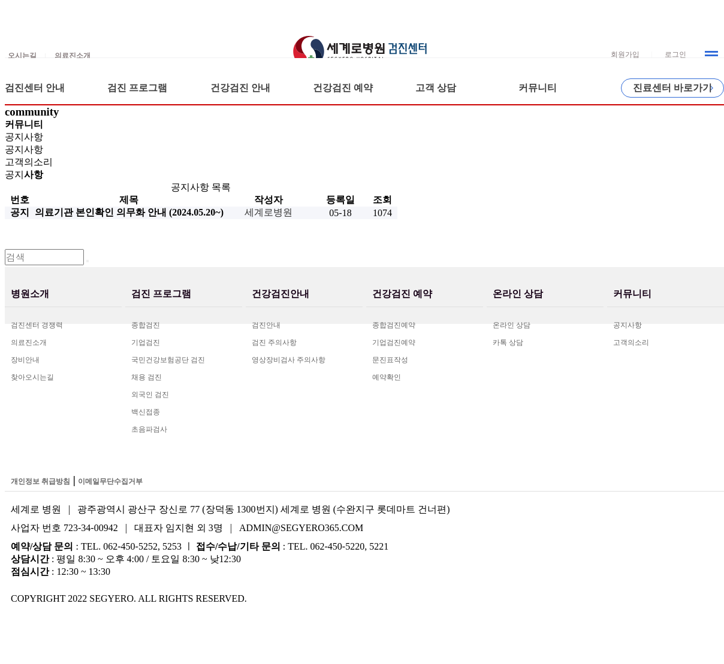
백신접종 (145, 412)
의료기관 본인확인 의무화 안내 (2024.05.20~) (129, 212)
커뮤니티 (537, 88)
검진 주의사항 (274, 342)
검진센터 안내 (35, 88)
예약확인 (386, 377)
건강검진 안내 (240, 88)
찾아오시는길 (32, 377)
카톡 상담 (508, 342)
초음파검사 (149, 429)
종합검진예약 (393, 325)
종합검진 (145, 325)
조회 (382, 200)
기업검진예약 (393, 342)
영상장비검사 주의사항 (288, 360)
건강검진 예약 (343, 88)
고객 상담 (435, 88)
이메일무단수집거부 (110, 481)
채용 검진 (146, 377)
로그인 (675, 54)
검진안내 (266, 325)
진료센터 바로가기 (672, 88)
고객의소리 (631, 342)
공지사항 (627, 325)
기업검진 (145, 342)
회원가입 (625, 54)
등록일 (340, 200)
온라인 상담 (511, 325)
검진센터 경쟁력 (37, 325)
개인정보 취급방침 (40, 481)
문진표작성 (390, 360)
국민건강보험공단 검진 (168, 360)
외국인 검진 (150, 394)
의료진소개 (29, 342)
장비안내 (25, 360)
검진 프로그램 (137, 88)
